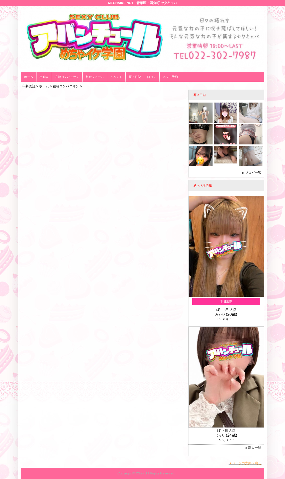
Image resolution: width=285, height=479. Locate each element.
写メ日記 (135, 77)
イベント (116, 77)
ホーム (28, 77)
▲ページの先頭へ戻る (245, 463)
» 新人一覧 (253, 448)
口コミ (151, 77)
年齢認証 (28, 86)
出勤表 (44, 77)
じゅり (220, 435)
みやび (220, 315)
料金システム (95, 77)
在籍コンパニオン (67, 77)
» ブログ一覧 (251, 173)
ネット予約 (170, 77)
